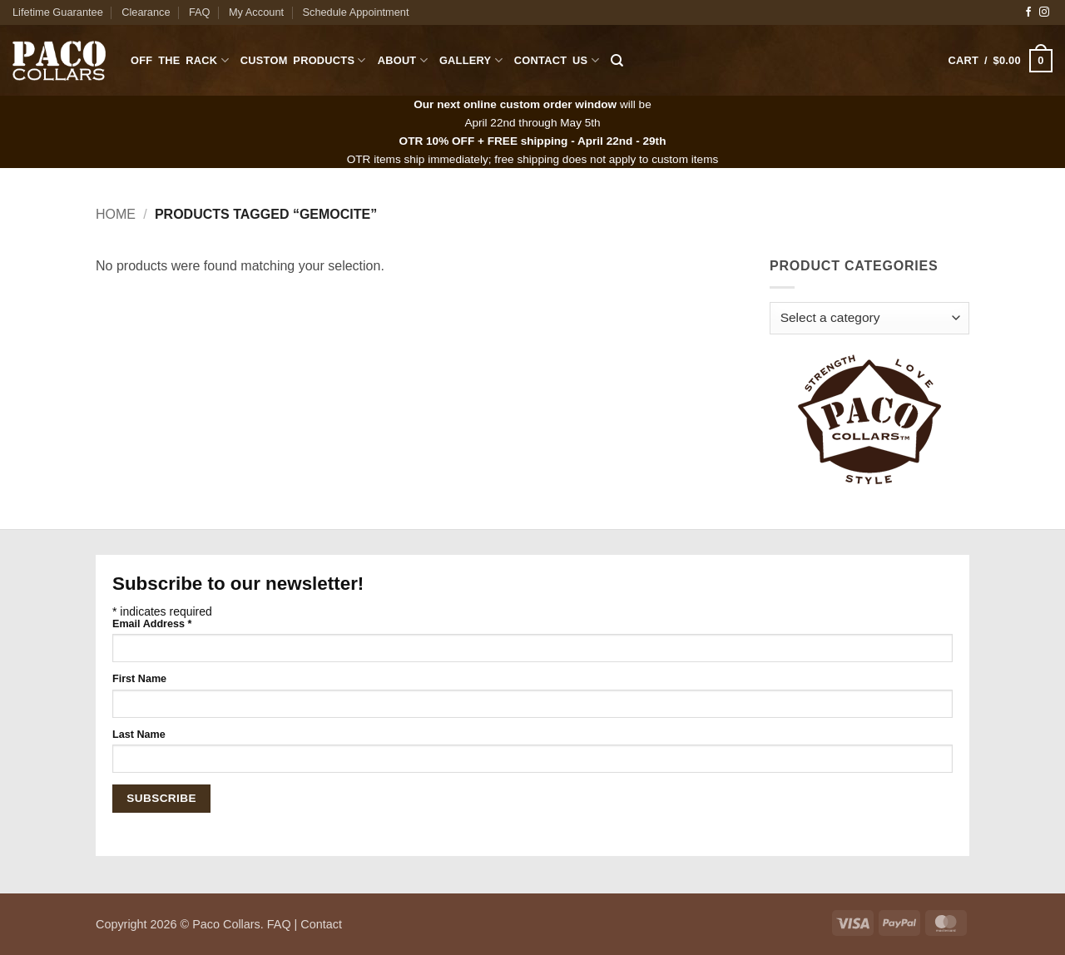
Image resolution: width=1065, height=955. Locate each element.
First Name (139, 679)
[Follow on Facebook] (1028, 12)
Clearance (145, 12)
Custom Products (303, 60)
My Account (256, 12)
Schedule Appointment (355, 12)
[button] (1001, 60)
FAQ (200, 12)
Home (116, 214)
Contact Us (556, 60)
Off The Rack (180, 60)
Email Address (151, 624)
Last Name (139, 734)
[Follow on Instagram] (1044, 12)
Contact (321, 924)
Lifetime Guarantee (57, 12)
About (403, 60)
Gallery (471, 60)
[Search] (617, 61)
